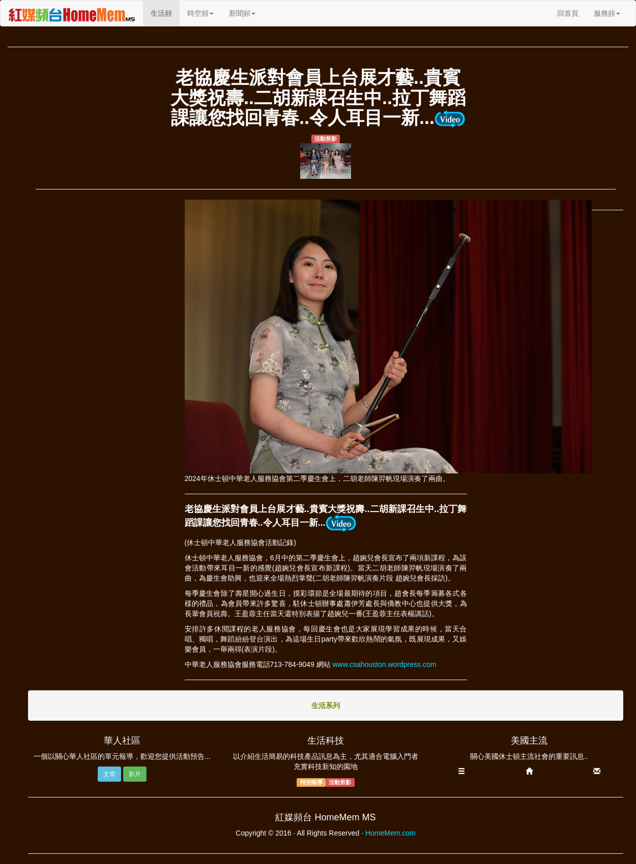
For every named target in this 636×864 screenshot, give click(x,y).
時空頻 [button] (200, 13)
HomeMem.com (390, 833)
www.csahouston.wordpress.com (384, 664)
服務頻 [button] (607, 13)
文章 (109, 774)
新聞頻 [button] (242, 13)
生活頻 (165, 12)
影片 (135, 774)
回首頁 (568, 13)
